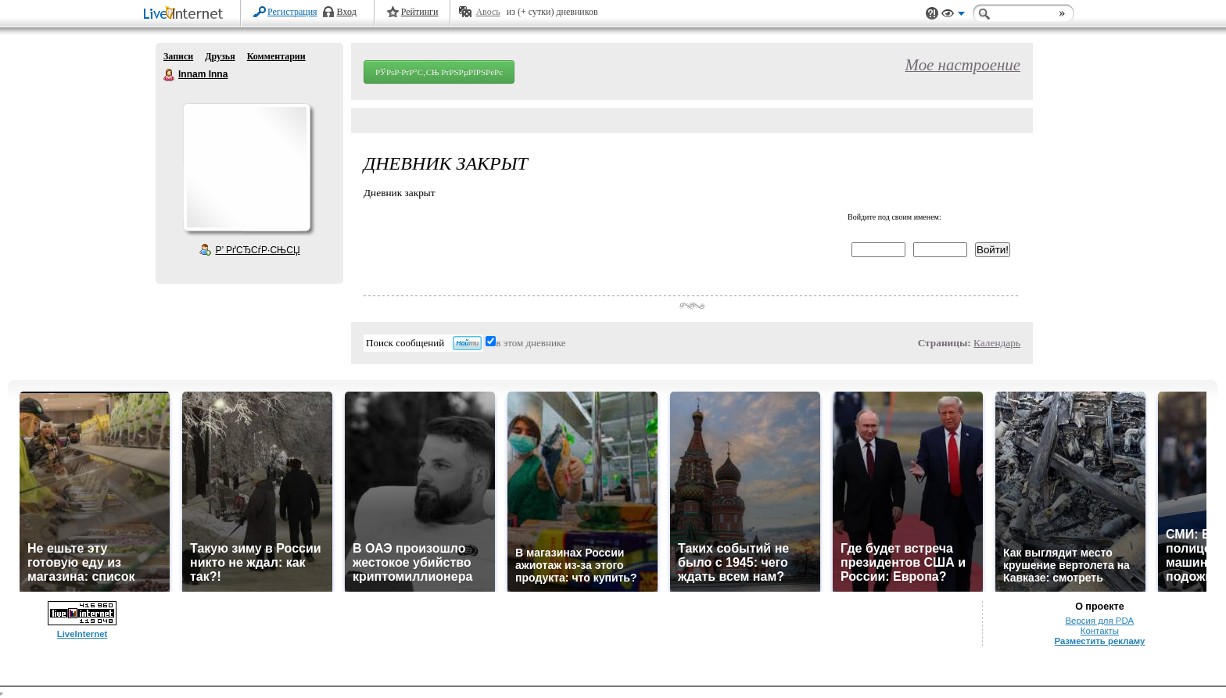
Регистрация (292, 11)
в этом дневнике (530, 343)
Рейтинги (420, 11)
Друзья (220, 56)
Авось (487, 11)
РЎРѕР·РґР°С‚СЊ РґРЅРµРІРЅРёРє (439, 72)
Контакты (1100, 630)
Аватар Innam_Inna (246, 167)
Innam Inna (169, 75)
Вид (953, 15)
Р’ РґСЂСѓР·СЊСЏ (258, 250)
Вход (347, 11)
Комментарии (276, 56)
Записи (178, 56)
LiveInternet (186, 14)
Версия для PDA (1100, 620)
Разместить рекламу (1099, 641)
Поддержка (932, 13)
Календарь (996, 343)
